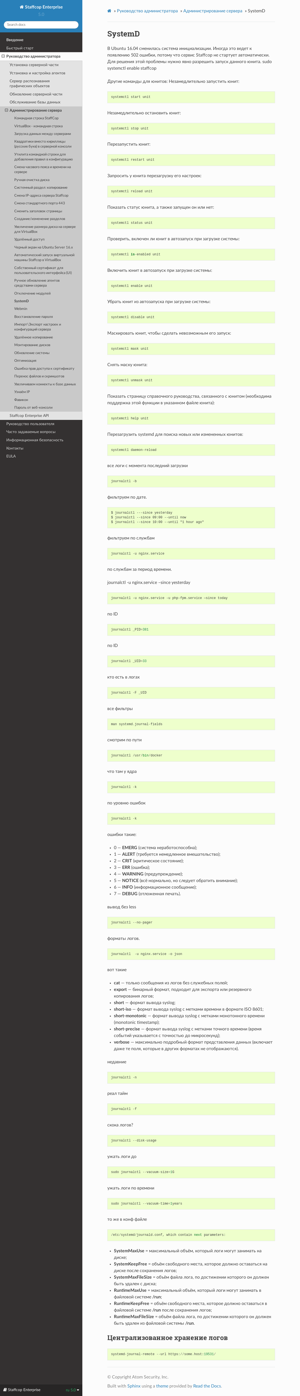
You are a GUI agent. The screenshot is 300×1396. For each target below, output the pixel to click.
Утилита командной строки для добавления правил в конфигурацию (43, 157)
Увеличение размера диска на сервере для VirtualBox (45, 229)
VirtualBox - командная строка (38, 126)
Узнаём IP (22, 392)
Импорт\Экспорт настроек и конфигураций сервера (37, 327)
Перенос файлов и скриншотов (39, 376)
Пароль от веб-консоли (33, 407)
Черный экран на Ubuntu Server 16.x (43, 247)
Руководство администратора (31, 56)
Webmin (20, 309)
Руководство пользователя (30, 424)
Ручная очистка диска (31, 180)
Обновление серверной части (36, 94)
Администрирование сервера (33, 110)
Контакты (14, 448)
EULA (11, 456)
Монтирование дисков (32, 345)
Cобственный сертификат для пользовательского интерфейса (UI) (43, 270)
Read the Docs (207, 1386)
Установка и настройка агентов (37, 73)
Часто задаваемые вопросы (30, 432)
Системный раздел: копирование (41, 188)
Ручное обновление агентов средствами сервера (37, 283)
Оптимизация (25, 361)
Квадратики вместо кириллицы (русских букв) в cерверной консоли (42, 144)
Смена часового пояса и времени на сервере (42, 169)
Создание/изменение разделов (39, 219)
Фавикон (21, 400)
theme (162, 1386)
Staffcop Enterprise (43, 7)
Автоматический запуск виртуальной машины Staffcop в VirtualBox (44, 257)
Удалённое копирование (33, 337)
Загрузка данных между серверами (42, 134)
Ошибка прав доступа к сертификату (44, 369)
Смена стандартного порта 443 (39, 203)
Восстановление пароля (33, 317)
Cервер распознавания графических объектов (30, 83)
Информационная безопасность (34, 440)
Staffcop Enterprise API (29, 416)
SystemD (21, 301)
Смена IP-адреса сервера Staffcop (41, 195)
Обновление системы (31, 353)
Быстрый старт (19, 48)
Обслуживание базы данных (35, 102)
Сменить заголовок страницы (38, 211)
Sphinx (134, 1386)
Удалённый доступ (29, 239)
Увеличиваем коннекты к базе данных (45, 384)
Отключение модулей (32, 293)
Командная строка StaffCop (36, 118)
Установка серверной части (34, 65)
